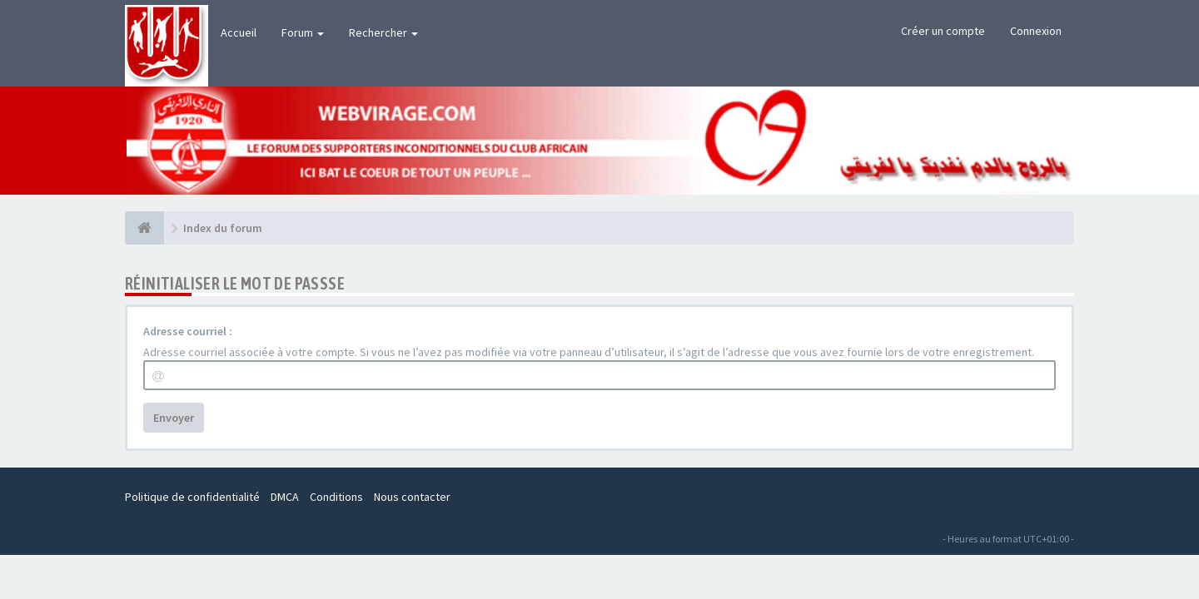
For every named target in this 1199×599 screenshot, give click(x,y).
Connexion (1036, 30)
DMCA (285, 496)
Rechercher (383, 32)
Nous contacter (412, 496)
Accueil (238, 32)
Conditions (336, 496)
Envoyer (173, 417)
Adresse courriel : (187, 331)
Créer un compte (943, 30)
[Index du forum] (144, 228)
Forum (302, 32)
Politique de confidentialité (192, 496)
